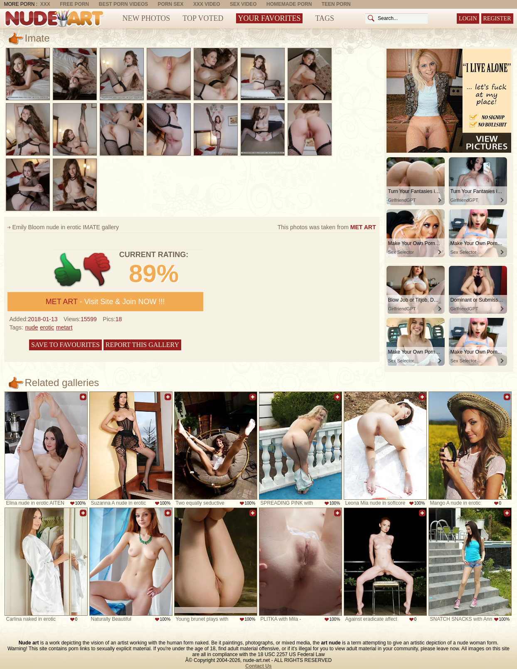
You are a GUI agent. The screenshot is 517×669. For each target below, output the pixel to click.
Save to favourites (65, 344)
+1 (68, 269)
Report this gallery (142, 344)
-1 (97, 269)
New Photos (146, 18)
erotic (47, 327)
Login (468, 18)
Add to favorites (83, 397)
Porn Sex (171, 4)
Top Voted (202, 18)
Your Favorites (269, 18)
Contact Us (258, 666)
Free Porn (74, 4)
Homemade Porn (289, 4)
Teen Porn (336, 4)
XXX (45, 4)
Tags (324, 18)
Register (497, 18)
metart (64, 327)
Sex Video (243, 4)
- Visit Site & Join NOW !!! (105, 301)
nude (31, 327)
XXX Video (206, 4)
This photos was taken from (327, 227)
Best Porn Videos (123, 4)
